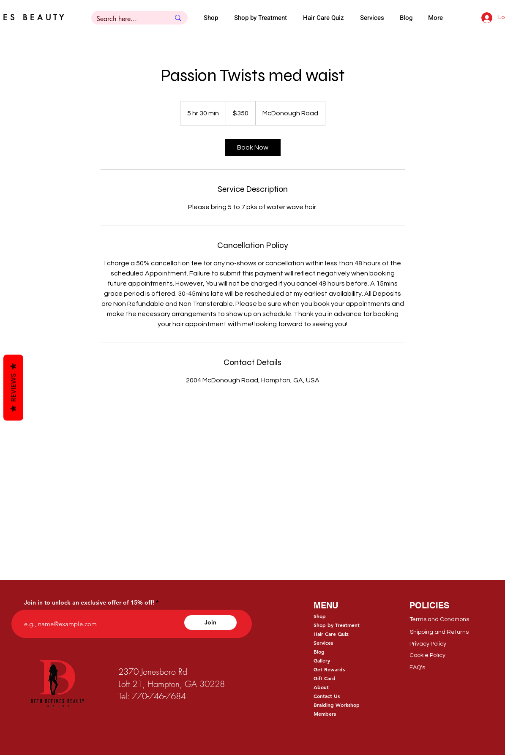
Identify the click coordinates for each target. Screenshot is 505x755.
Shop (320, 616)
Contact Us (327, 696)
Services (323, 642)
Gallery (322, 660)
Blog (319, 651)
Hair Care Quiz (331, 633)
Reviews (13, 387)
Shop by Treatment (337, 625)
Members (325, 713)
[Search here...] (127, 19)
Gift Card (325, 678)
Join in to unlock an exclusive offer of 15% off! (89, 602)
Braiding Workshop (337, 704)
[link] (253, 147)
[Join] (210, 622)
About (321, 687)
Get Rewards (329, 669)
